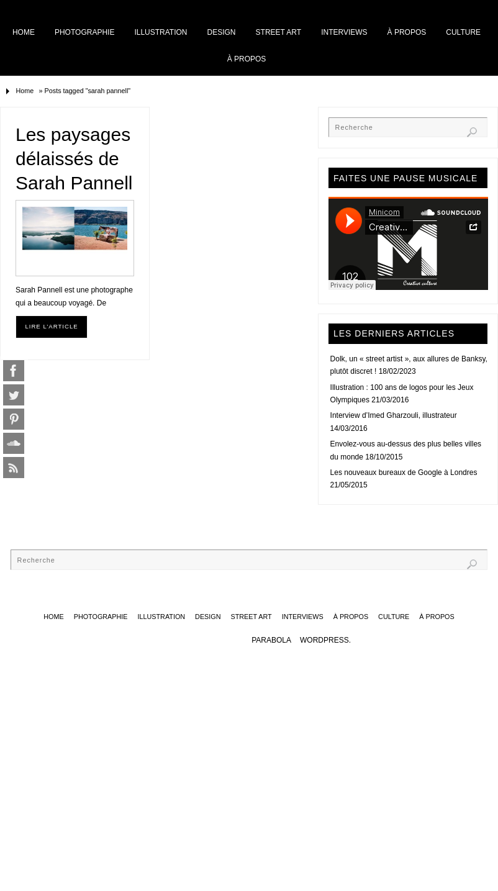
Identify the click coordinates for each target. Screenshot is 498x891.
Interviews (341, 8)
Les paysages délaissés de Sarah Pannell (74, 158)
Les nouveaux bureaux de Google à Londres (404, 472)
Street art (289, 8)
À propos (389, 8)
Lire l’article (51, 326)
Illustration (200, 8)
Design (246, 8)
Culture (432, 8)
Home (92, 8)
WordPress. (325, 640)
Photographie (139, 8)
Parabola (271, 640)
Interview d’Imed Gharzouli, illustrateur (393, 415)
